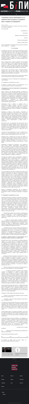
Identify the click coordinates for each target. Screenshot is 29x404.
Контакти (21, 383)
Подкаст (12, 379)
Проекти (12, 375)
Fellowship (3, 383)
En (16, 14)
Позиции (2, 379)
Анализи (21, 375)
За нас (12, 383)
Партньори (21, 379)
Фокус (2, 375)
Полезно (2, 386)
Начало (3, 392)
